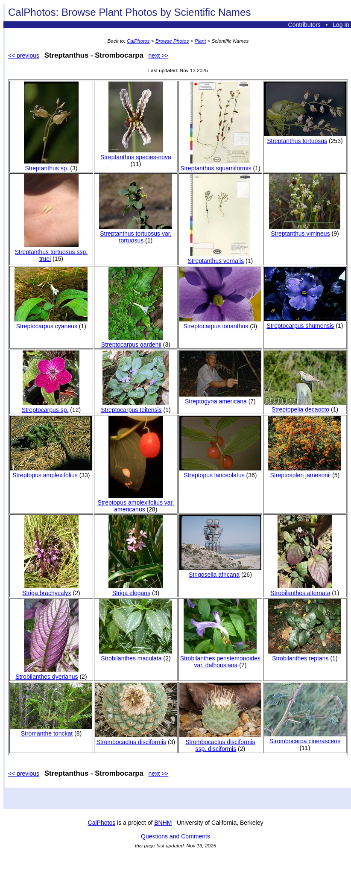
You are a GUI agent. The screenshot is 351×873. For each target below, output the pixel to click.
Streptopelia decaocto (305, 406)
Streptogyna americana (220, 398)
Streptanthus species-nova (135, 154)
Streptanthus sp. (51, 165)
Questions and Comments (175, 836)
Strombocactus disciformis (136, 738)
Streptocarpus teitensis (135, 406)
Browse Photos (172, 41)
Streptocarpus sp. (51, 406)
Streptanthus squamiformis (216, 165)
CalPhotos (138, 41)
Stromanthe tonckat (51, 730)
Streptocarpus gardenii (132, 341)
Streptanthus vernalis (219, 257)
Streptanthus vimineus (304, 230)
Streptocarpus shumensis (305, 322)
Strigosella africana (220, 571)
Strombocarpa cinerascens (305, 738)
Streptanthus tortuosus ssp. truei (51, 252)
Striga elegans (135, 589)
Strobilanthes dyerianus (47, 673)
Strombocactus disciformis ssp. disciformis (220, 742)
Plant (200, 41)
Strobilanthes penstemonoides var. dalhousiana (220, 658)
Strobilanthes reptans (304, 655)
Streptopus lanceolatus (220, 472)
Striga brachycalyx (50, 589)
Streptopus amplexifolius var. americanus (135, 502)
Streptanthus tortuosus (305, 137)
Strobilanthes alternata (301, 589)
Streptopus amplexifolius (51, 472)
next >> (159, 55)
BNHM (163, 822)
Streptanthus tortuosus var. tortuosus (135, 233)
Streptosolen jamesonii (304, 472)
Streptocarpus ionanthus (220, 323)
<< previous (23, 55)
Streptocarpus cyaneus (51, 323)
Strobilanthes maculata (135, 655)
